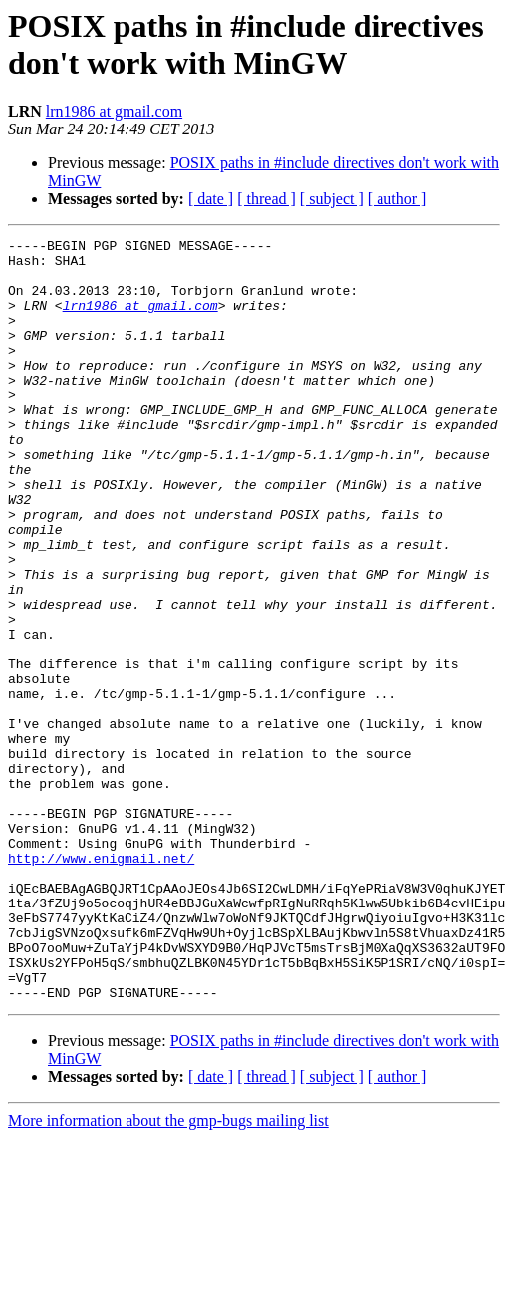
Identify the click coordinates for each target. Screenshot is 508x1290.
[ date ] (210, 198)
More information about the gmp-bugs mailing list (168, 1272)
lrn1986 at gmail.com (114, 111)
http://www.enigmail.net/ (101, 983)
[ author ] (397, 198)
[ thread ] (266, 198)
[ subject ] (332, 198)
